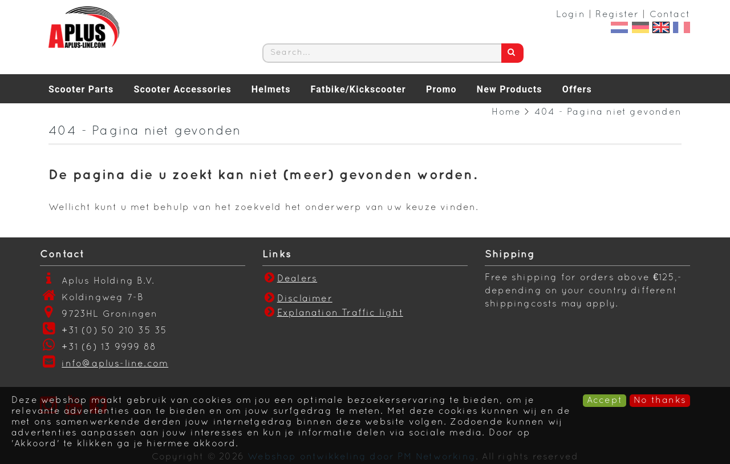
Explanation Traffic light (340, 313)
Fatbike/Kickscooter (358, 89)
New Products (509, 89)
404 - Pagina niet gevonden (608, 112)
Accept (604, 401)
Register (617, 15)
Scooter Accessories (182, 89)
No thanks (660, 401)
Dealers (289, 279)
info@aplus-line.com (115, 364)
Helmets (271, 89)
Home (506, 112)
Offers (577, 89)
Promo (441, 89)
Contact (670, 15)
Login (570, 15)
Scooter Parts (80, 89)
